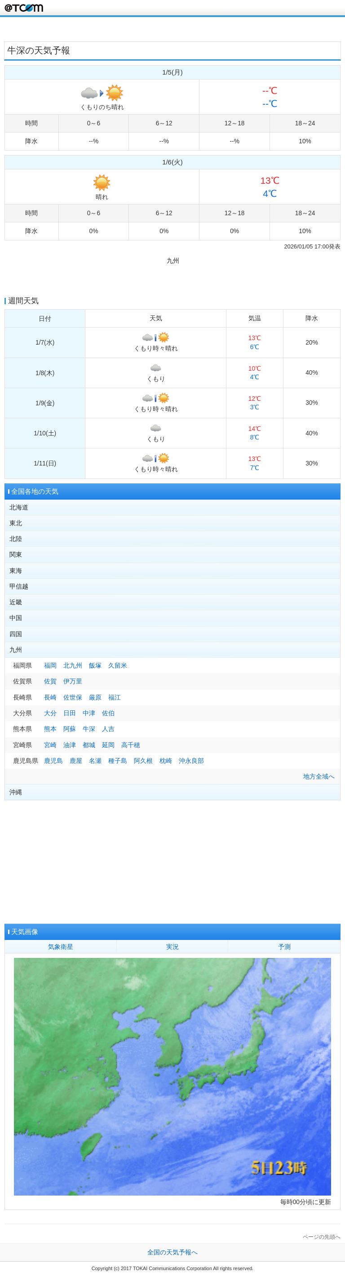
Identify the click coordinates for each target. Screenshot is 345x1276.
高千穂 (130, 745)
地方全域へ (319, 776)
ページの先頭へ (322, 1237)
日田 (69, 713)
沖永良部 (191, 761)
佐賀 (50, 681)
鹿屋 (76, 761)
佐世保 (72, 697)
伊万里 (72, 681)
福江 (114, 697)
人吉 (108, 729)
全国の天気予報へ (172, 1252)
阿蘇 (69, 729)
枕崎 (165, 761)
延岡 (108, 745)
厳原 (95, 697)
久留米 (117, 665)
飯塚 (95, 665)
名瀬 (95, 761)
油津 (69, 745)
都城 (89, 745)
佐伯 (108, 713)
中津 (89, 713)
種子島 (117, 761)
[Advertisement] (172, 28)
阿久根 (143, 761)
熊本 (50, 729)
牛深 (89, 729)
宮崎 (50, 745)
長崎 (50, 697)
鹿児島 (53, 761)
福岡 (50, 665)
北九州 (72, 665)
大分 (50, 713)
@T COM (23, 8)
